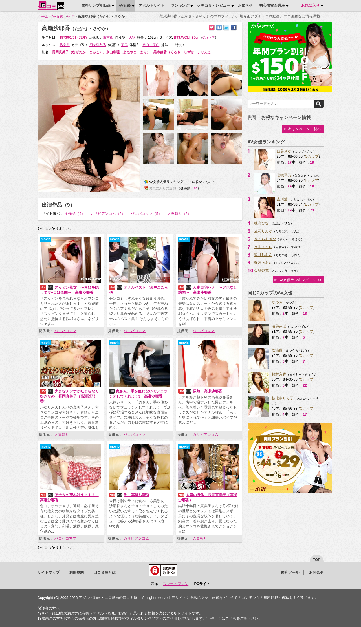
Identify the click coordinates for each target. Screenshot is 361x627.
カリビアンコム (205, 434)
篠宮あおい (263, 262)
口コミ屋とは (105, 572)
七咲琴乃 (284, 175)
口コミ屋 (51, 5)
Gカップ (312, 156)
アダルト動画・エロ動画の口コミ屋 (108, 597)
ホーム (43, 16)
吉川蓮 (282, 199)
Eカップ (311, 204)
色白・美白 (150, 45)
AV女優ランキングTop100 (299, 280)
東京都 (108, 37)
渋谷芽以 (279, 326)
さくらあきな (265, 239)
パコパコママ (65, 331)
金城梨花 (261, 270)
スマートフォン (175, 584)
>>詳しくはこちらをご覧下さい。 (234, 618)
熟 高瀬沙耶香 (136, 495)
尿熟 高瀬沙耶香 (207, 391)
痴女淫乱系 (97, 45)
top (316, 560)
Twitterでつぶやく (226, 28)
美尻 (124, 45)
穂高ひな (261, 223)
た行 (70, 16)
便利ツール (290, 572)
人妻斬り (61, 434)
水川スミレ (263, 247)
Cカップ (306, 307)
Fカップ (311, 180)
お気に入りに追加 (211, 28)
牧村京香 (279, 374)
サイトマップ (49, 572)
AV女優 (57, 16)
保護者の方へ (49, 608)
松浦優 (277, 350)
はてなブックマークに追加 (219, 28)
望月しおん (263, 255)
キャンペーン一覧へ (304, 129)
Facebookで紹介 (233, 28)
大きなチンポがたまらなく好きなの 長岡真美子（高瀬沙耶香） (69, 396)
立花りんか (263, 231)
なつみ (277, 302)
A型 (132, 37)
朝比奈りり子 (283, 398)
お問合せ (316, 572)
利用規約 (76, 572)
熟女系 (65, 45)
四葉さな (284, 151)
